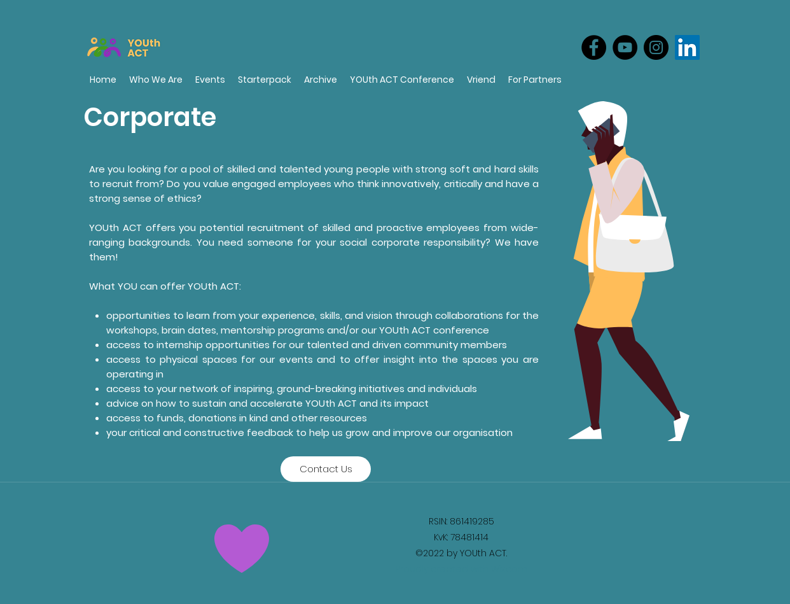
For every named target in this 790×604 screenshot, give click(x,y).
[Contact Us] (326, 469)
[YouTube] (625, 47)
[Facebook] (593, 47)
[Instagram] (656, 47)
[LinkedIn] (687, 47)
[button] (535, 80)
